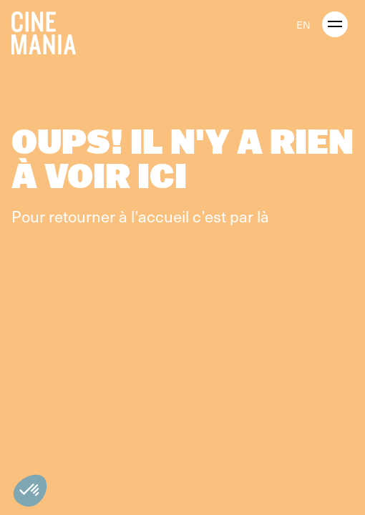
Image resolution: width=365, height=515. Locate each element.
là (263, 215)
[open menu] (335, 24)
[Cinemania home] (49, 30)
